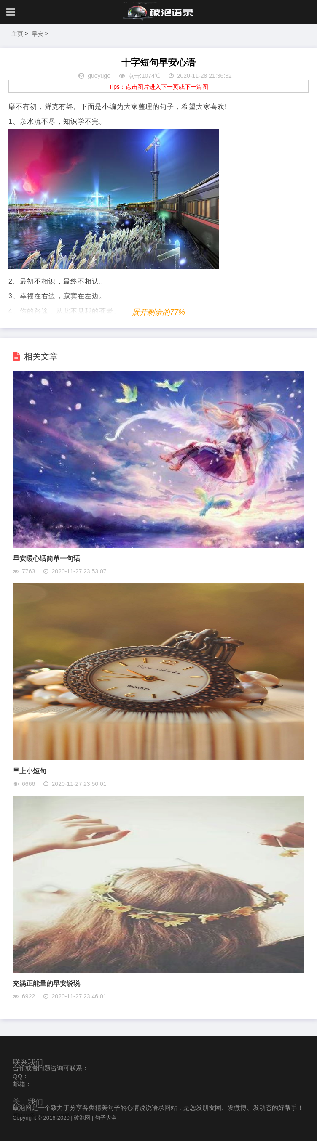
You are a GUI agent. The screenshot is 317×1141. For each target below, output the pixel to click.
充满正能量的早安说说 (46, 983)
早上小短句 (29, 771)
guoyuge (99, 75)
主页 (17, 33)
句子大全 (106, 1117)
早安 (37, 33)
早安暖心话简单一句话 (46, 558)
